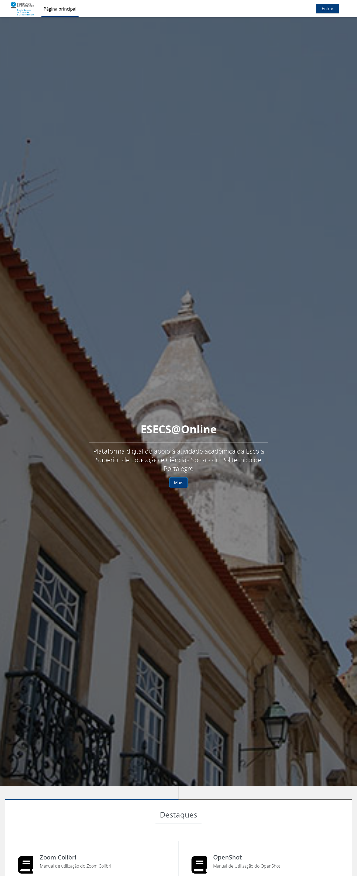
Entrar (327, 9)
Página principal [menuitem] (60, 9)
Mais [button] (178, 483)
